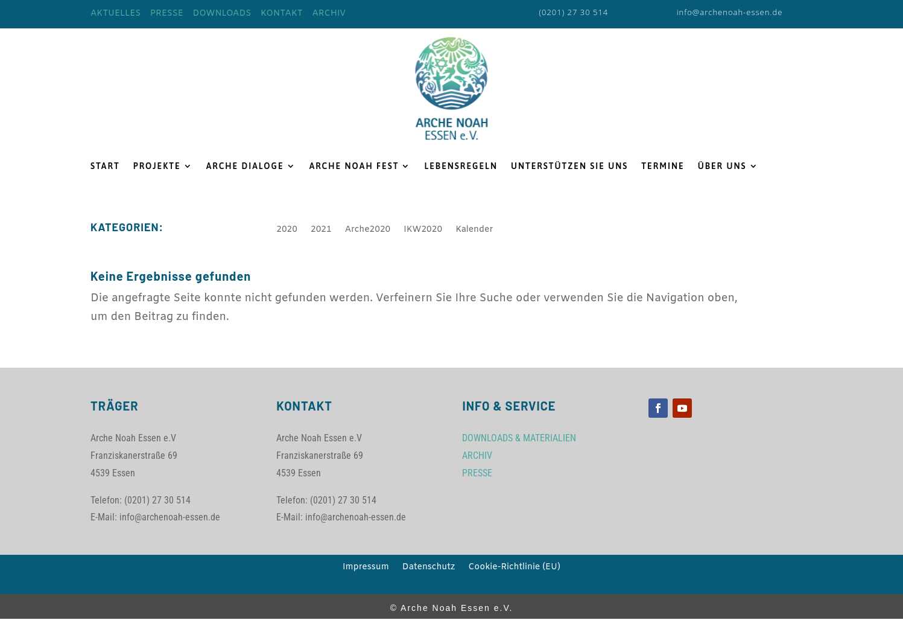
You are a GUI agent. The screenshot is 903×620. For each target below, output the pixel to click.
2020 (286, 230)
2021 (321, 230)
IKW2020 (423, 230)
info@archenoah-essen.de (730, 12)
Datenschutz (428, 568)
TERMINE (662, 166)
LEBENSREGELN (461, 166)
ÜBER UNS (722, 166)
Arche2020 (368, 230)
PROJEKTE (157, 166)
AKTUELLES (115, 13)
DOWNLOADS (221, 13)
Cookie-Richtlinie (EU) (514, 568)
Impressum (366, 568)
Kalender (474, 230)
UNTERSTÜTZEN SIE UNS (569, 166)
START (105, 166)
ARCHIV (329, 13)
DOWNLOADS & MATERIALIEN (519, 438)
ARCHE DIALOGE (245, 166)
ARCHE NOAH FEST (354, 166)
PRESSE (166, 13)
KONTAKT (282, 13)
